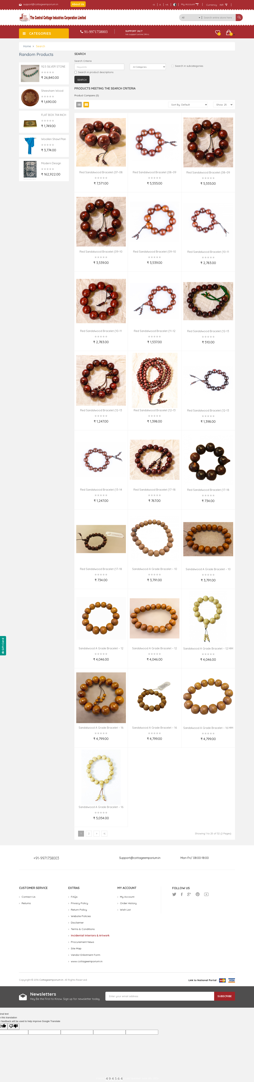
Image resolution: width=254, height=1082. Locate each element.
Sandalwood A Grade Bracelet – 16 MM (208, 728)
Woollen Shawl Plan (53, 139)
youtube (206, 894)
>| (104, 833)
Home (27, 46)
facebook (182, 894)
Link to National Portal (202, 980)
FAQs (74, 896)
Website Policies (81, 916)
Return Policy (79, 909)
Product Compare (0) (86, 95)
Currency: (211, 4)
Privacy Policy (79, 903)
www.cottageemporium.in (86, 961)
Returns (26, 903)
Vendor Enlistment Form (85, 955)
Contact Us (28, 896)
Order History (128, 903)
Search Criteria (83, 60)
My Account (127, 896)
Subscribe (224, 996)
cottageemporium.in (51, 979)
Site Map (76, 948)
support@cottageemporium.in (40, 4)
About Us (78, 4)
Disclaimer (77, 922)
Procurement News (82, 942)
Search (40, 46)
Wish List (125, 909)
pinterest (198, 894)
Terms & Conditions (83, 929)
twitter (174, 894)
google (189, 894)
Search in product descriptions (93, 72)
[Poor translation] (13, 1026)
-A (153, 4)
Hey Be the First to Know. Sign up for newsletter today (65, 999)
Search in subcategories (187, 65)
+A (166, 4)
